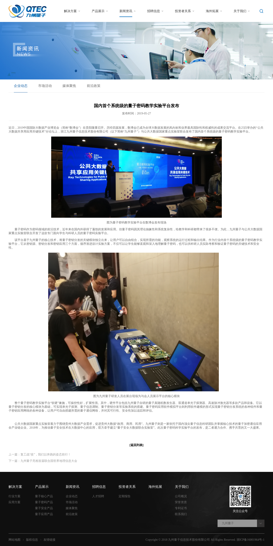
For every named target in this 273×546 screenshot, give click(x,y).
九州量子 (228, 523)
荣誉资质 (181, 502)
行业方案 (14, 496)
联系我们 (181, 514)
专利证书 (181, 508)
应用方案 (14, 502)
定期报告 (125, 496)
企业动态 (21, 86)
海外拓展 (212, 11)
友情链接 (49, 539)
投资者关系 (183, 11)
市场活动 (45, 86)
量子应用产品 (44, 514)
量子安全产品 (44, 508)
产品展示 (98, 11)
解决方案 (70, 11)
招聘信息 (153, 11)
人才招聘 (98, 496)
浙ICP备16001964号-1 (250, 539)
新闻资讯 (125, 11)
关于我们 (240, 11)
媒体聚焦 (69, 86)
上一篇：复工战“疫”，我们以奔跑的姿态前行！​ (40, 454)
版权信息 (32, 539)
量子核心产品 (44, 496)
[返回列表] (136, 445)
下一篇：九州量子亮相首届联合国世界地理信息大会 (43, 460)
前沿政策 (93, 86)
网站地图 (14, 539)
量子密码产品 (44, 502)
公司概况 (181, 496)
